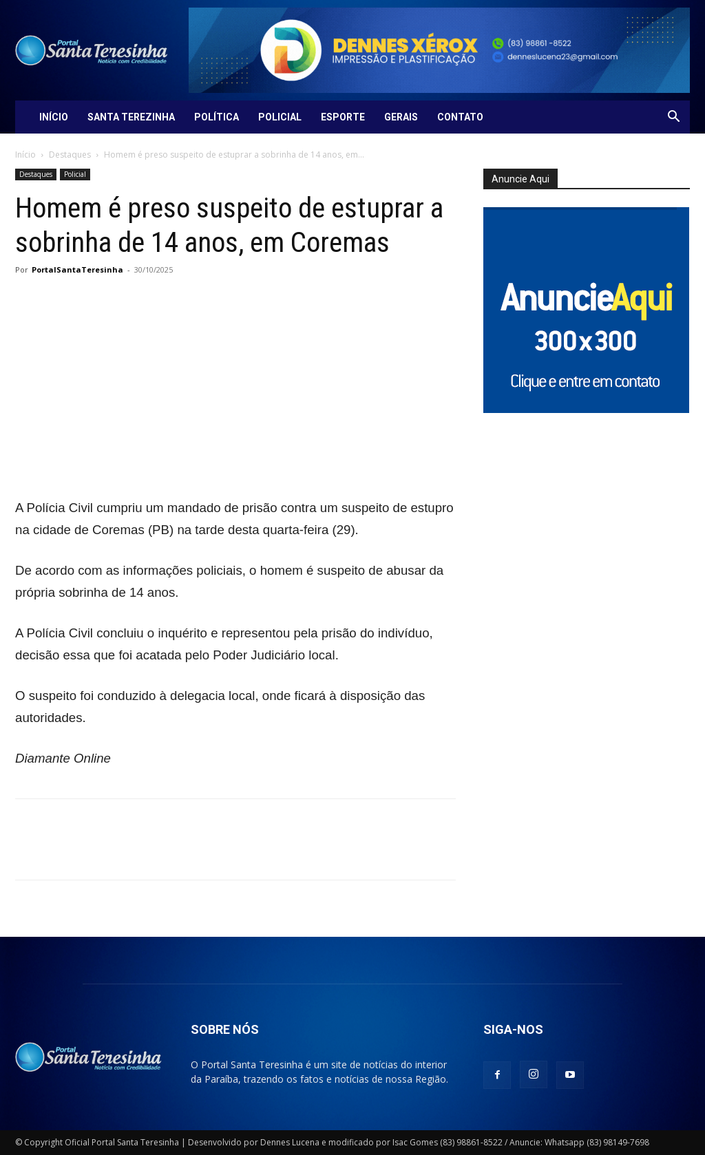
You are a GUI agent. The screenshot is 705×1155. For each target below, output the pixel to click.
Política (216, 117)
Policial (280, 117)
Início (53, 117)
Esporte (343, 117)
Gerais (401, 117)
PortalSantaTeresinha (77, 269)
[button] (673, 118)
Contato (460, 117)
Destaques (70, 154)
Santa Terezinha (131, 117)
